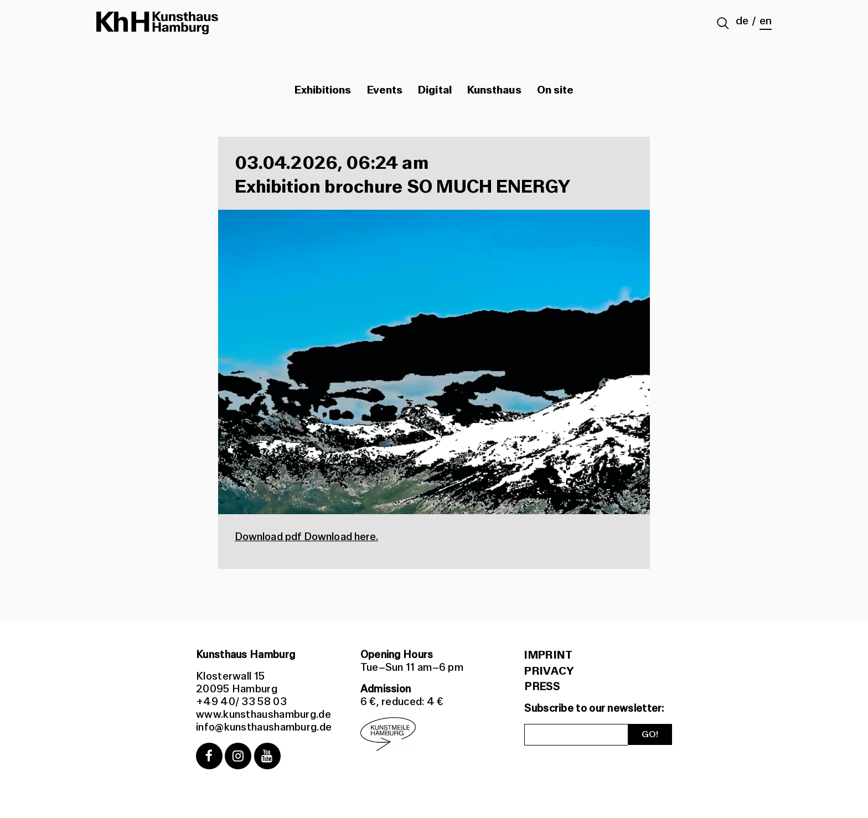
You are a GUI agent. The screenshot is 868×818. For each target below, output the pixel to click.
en (766, 21)
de (742, 21)
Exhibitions (323, 90)
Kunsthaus (494, 90)
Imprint (548, 655)
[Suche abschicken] (723, 24)
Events (384, 90)
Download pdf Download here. (306, 536)
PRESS (542, 686)
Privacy (549, 671)
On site (555, 90)
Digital (435, 90)
